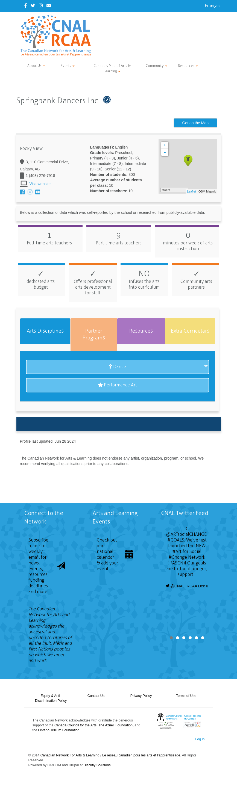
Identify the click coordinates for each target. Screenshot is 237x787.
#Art (177, 551)
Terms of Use (186, 696)
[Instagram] (41, 5)
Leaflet (191, 191)
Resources (188, 66)
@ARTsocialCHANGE (186, 534)
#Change (177, 557)
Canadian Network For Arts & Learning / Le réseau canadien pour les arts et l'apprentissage (110, 755)
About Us (36, 66)
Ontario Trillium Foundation (59, 730)
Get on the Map (195, 123)
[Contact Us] (48, 5)
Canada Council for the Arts (75, 725)
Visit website (40, 184)
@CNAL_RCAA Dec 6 (187, 586)
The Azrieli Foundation (115, 725)
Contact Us (95, 696)
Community (156, 66)
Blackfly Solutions (97, 765)
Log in (199, 739)
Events (68, 66)
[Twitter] (33, 5)
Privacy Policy (141, 696)
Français (212, 5)
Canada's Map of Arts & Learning (112, 68)
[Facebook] (25, 5)
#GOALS (175, 540)
